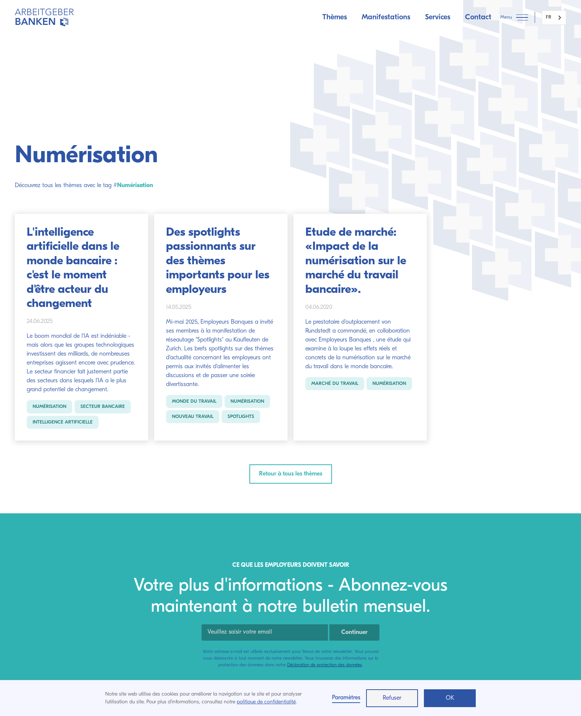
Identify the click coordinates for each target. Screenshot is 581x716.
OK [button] (450, 698)
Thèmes (334, 17)
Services (437, 17)
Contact (478, 17)
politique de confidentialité (266, 702)
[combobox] (554, 17)
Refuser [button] (392, 698)
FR (548, 17)
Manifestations (386, 17)
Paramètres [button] (346, 698)
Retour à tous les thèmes (290, 474)
